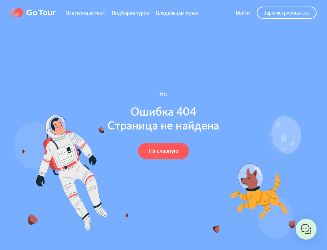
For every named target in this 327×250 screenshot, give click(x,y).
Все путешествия (85, 13)
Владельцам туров (177, 13)
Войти (243, 13)
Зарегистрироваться (287, 13)
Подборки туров (130, 13)
